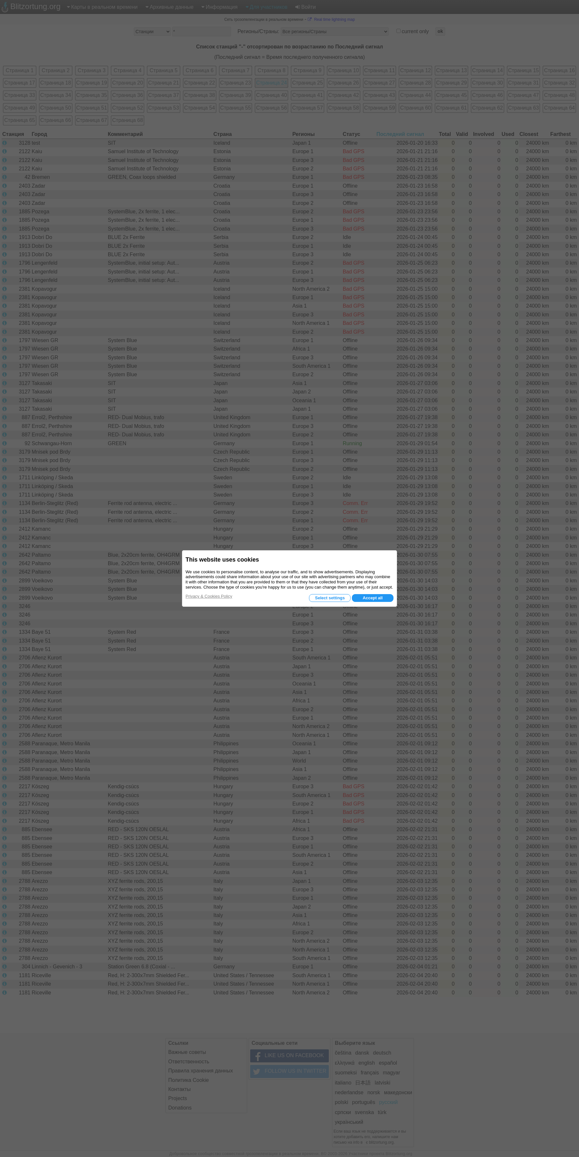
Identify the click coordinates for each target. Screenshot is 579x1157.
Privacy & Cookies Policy (209, 596)
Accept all (372, 597)
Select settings (330, 597)
